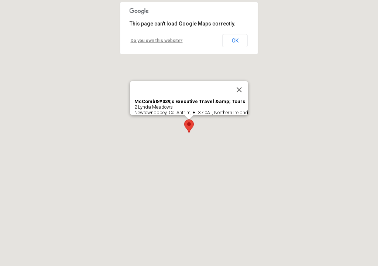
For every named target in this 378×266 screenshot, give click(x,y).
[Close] (239, 90)
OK (235, 41)
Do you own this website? (157, 40)
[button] (189, 126)
